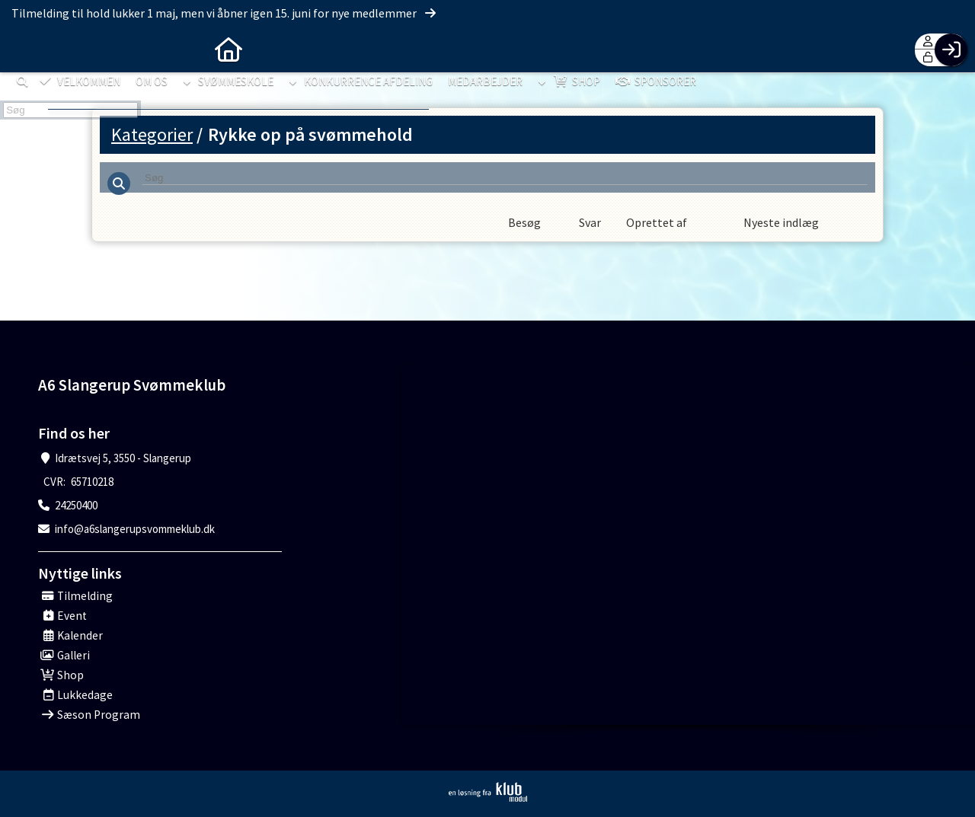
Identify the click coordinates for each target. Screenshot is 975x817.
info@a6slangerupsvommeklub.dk (135, 529)
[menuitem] (23, 49)
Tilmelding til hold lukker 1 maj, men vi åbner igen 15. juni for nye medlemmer (224, 13)
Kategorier (152, 134)
